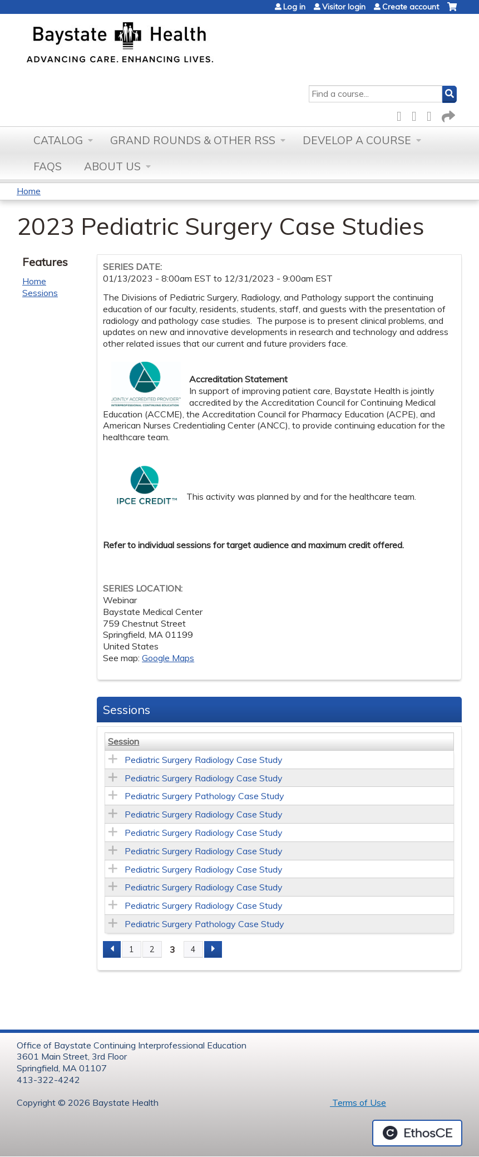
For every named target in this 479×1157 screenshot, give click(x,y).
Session (123, 741)
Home (29, 190)
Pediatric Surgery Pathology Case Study (204, 795)
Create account (410, 7)
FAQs (47, 166)
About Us (112, 166)
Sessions (40, 292)
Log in (294, 7)
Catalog (58, 140)
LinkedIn (432, 114)
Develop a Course (357, 140)
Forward (447, 114)
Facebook (402, 114)
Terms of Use (358, 1102)
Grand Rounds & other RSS (192, 140)
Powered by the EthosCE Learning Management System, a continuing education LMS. (417, 1133)
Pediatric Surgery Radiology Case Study (204, 759)
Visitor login (344, 7)
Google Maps (168, 657)
